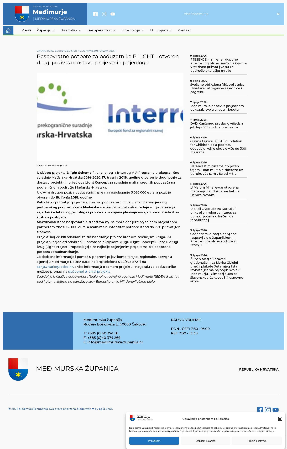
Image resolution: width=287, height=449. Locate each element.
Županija (46, 30)
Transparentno (101, 30)
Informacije (132, 30)
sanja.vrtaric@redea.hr (55, 267)
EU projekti (161, 30)
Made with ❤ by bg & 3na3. (95, 408)
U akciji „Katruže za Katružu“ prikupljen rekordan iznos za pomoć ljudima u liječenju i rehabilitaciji (213, 214)
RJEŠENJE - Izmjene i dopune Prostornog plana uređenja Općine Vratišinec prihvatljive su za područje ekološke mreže (218, 65)
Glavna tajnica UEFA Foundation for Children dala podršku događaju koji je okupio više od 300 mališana (218, 147)
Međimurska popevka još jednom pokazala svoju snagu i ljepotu (217, 108)
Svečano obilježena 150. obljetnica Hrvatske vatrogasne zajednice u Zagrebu (217, 88)
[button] (280, 419)
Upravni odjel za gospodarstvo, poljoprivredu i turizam (72, 51)
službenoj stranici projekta (89, 272)
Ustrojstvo (71, 30)
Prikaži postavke (257, 440)
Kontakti (184, 30)
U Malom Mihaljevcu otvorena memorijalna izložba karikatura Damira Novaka (215, 191)
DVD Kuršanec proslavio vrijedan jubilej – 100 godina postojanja (216, 125)
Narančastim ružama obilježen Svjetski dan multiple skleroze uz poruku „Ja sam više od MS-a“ (216, 169)
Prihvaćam (154, 440)
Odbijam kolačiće (205, 440)
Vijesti (26, 30)
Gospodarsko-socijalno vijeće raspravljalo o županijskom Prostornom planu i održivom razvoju (213, 239)
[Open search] (278, 13)
